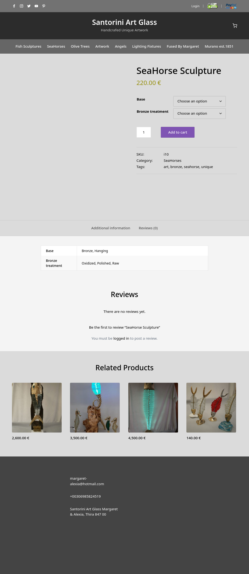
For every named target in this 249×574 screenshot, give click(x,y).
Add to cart (177, 132)
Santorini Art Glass (124, 22)
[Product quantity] (143, 132)
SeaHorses (172, 160)
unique (207, 166)
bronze (176, 166)
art (166, 166)
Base (141, 99)
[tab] (110, 201)
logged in (121, 311)
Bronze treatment (152, 111)
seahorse (191, 166)
